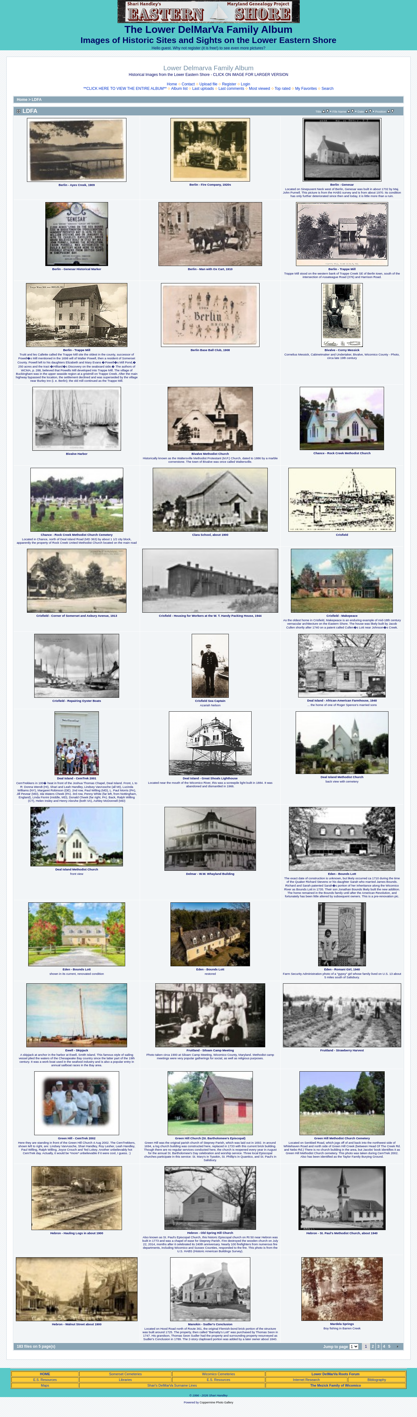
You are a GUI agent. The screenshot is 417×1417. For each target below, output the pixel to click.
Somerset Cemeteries (125, 1374)
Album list (179, 88)
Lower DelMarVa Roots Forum (335, 1374)
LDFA (37, 99)
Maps (45, 1385)
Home (172, 84)
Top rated (283, 88)
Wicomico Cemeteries (218, 1374)
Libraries (125, 1380)
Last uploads (203, 88)
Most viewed (259, 88)
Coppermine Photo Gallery (216, 1402)
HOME (45, 1374)
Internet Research (306, 1380)
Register (229, 84)
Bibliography (377, 1380)
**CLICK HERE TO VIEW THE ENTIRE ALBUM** (125, 88)
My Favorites (306, 88)
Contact (188, 84)
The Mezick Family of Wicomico (335, 1385)
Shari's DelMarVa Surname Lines (172, 1385)
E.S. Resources (45, 1380)
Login (245, 84)
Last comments (231, 88)
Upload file (208, 84)
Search (328, 88)
